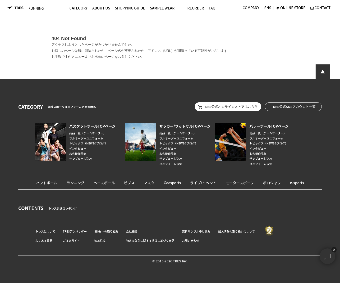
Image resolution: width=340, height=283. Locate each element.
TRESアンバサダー (75, 231)
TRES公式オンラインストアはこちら (228, 107)
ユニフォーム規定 (170, 164)
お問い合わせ (190, 240)
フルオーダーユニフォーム (86, 138)
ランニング (75, 182)
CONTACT (320, 7)
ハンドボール (46, 182)
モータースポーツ (239, 182)
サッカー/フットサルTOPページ (185, 126)
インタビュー (77, 148)
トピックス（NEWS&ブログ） (88, 143)
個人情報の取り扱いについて (236, 231)
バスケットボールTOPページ (92, 126)
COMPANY (251, 7)
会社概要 (132, 231)
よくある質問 (43, 240)
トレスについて (45, 231)
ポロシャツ (272, 182)
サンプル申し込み (80, 159)
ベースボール (104, 182)
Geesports (172, 182)
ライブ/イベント (203, 182)
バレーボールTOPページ (269, 126)
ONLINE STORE (290, 7)
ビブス (129, 182)
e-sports (297, 182)
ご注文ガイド (71, 240)
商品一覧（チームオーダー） (87, 133)
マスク (149, 182)
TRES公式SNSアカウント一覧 (293, 106)
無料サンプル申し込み (196, 231)
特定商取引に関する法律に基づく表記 (150, 240)
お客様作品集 (77, 154)
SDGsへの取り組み (106, 231)
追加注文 (100, 240)
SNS (267, 7)
